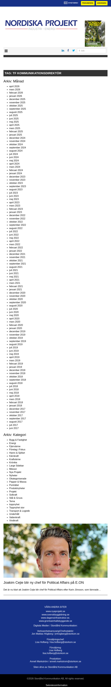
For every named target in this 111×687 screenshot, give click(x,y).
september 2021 (17, 263)
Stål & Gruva (15, 498)
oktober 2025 (16, 105)
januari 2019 (15, 367)
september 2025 (17, 109)
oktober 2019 (16, 338)
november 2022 (17, 218)
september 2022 (17, 225)
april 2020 (14, 318)
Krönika (13, 462)
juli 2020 (13, 309)
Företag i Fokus (17, 449)
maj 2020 (14, 315)
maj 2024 (14, 160)
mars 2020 (14, 322)
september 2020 (17, 302)
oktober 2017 (16, 415)
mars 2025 (14, 128)
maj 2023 (14, 199)
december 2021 (17, 254)
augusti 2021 (16, 267)
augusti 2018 (16, 383)
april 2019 (14, 357)
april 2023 (14, 202)
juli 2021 (13, 270)
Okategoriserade (17, 478)
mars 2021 (14, 283)
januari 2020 (15, 328)
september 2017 (17, 418)
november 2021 (17, 257)
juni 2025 (14, 118)
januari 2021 (15, 289)
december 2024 (17, 138)
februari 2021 (16, 286)
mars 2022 (14, 244)
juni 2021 (14, 273)
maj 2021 (14, 276)
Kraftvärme (15, 459)
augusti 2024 (16, 151)
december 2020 (17, 293)
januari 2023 (15, 212)
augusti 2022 (16, 228)
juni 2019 (14, 351)
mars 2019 (14, 360)
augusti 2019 (16, 344)
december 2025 (17, 99)
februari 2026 (16, 92)
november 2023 (17, 180)
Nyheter (13, 475)
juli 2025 (13, 115)
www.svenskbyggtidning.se (55, 614)
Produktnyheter (17, 488)
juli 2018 (13, 386)
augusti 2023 (16, 189)
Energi (12, 443)
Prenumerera (87, 3)
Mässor (13, 469)
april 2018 (14, 396)
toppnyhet (14, 504)
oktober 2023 (16, 183)
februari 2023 (16, 209)
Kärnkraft (14, 456)
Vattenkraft (14, 517)
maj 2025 (14, 122)
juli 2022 (13, 231)
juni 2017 (14, 428)
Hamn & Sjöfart (17, 453)
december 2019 (17, 331)
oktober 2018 (16, 376)
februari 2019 (16, 363)
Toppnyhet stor (16, 507)
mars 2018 (14, 399)
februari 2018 (16, 402)
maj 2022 (14, 238)
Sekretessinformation (56, 685)
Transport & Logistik (19, 511)
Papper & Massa (17, 482)
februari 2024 (16, 170)
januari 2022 (15, 251)
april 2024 (14, 163)
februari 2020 (16, 325)
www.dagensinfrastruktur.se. (55, 618)
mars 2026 (14, 89)
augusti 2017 (16, 421)
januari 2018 (15, 405)
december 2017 (17, 409)
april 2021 (14, 280)
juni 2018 (14, 389)
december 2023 (17, 176)
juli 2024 (13, 154)
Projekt (12, 491)
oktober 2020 (16, 299)
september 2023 (17, 186)
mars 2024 (14, 167)
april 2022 (14, 241)
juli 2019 (13, 347)
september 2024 (17, 147)
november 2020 (17, 296)
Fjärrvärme (14, 446)
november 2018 (17, 373)
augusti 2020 (16, 305)
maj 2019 (14, 354)
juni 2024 (14, 157)
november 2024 (17, 141)
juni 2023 (14, 196)
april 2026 (14, 86)
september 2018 (17, 380)
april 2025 (14, 125)
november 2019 (17, 334)
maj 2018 (14, 393)
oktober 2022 (16, 222)
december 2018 (17, 370)
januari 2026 (15, 96)
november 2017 (17, 412)
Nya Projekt (15, 472)
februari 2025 (16, 131)
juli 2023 (13, 193)
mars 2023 (14, 205)
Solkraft (13, 495)
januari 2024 (15, 173)
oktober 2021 (16, 260)
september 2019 (17, 341)
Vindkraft (13, 520)
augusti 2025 (16, 112)
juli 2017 (13, 425)
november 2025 (17, 102)
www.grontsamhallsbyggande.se (55, 621)
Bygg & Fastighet (18, 440)
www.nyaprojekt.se (55, 611)
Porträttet (14, 485)
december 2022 (17, 215)
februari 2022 (16, 247)
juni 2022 (14, 235)
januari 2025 (15, 135)
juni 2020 (14, 312)
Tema (12, 501)
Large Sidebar (16, 465)
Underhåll (14, 514)
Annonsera (101, 3)
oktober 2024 (16, 144)
